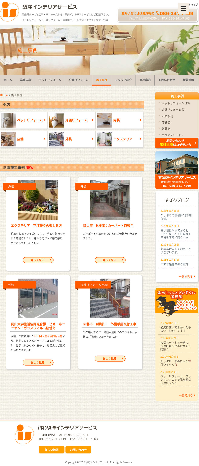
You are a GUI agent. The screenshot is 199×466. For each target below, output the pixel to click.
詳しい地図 (52, 450)
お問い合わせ (78, 450)
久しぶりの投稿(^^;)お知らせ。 (176, 216)
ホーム (4, 95)
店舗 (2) (167, 122)
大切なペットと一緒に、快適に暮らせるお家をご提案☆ (175, 345)
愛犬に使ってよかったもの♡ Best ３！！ (175, 328)
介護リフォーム (68, 120)
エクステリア (114, 139)
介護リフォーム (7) (173, 109)
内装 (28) (167, 116)
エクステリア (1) (172, 135)
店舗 (11, 139)
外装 (60, 139)
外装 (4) (167, 129)
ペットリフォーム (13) (176, 103)
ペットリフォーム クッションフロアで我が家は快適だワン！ (175, 379)
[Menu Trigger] (183, 8)
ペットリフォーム (21, 120)
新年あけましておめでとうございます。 (176, 250)
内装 (108, 120)
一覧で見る (187, 276)
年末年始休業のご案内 (174, 264)
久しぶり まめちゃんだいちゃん (175, 362)
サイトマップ (191, 4)
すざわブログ (177, 200)
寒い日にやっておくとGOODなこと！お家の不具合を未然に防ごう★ (176, 233)
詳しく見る (40, 260)
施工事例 (177, 96)
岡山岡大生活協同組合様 (48, 336)
